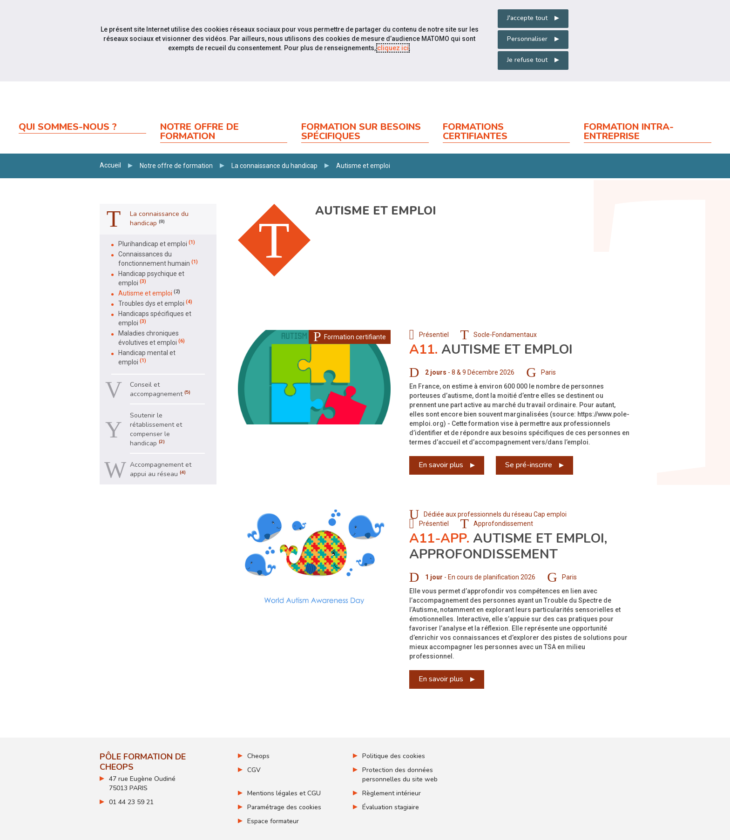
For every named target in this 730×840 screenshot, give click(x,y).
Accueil (110, 165)
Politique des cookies (393, 756)
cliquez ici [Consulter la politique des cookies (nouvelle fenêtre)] (393, 48)
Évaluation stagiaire (390, 807)
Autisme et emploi (491, 349)
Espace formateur (273, 821)
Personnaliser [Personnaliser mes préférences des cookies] (527, 38)
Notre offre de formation (176, 165)
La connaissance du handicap (274, 165)
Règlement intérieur (391, 793)
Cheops (258, 756)
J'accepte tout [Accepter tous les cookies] (527, 17)
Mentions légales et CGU (284, 793)
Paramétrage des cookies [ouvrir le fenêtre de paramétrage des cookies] (284, 807)
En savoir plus (441, 465)
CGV (254, 770)
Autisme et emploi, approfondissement (508, 546)
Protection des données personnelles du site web (400, 775)
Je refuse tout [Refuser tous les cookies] (527, 59)
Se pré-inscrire (528, 465)
